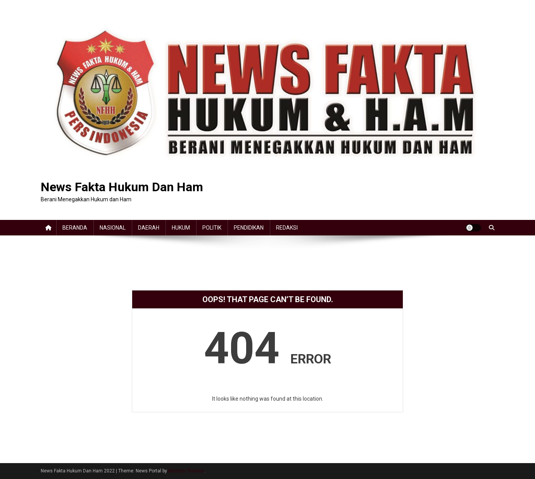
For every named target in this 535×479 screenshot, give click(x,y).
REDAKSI (287, 228)
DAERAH (148, 228)
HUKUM (181, 228)
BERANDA (74, 228)
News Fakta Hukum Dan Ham (122, 187)
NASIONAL (113, 228)
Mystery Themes (186, 471)
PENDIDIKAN (249, 228)
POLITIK (211, 228)
